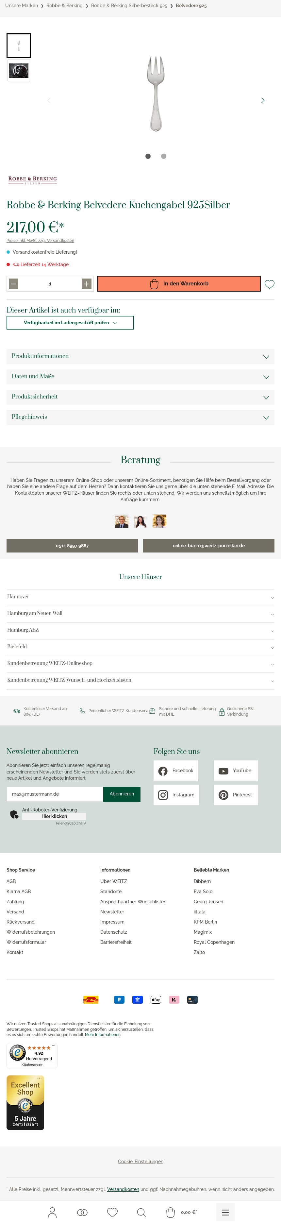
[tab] (148, 156)
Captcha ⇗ (71, 823)
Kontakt (15, 952)
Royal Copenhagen (214, 942)
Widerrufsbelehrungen (31, 932)
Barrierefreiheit (116, 942)
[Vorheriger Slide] (48, 100)
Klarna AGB (19, 891)
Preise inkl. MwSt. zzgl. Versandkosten (40, 240)
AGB (11, 881)
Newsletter (112, 911)
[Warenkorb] (181, 1212)
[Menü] (225, 1212)
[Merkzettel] (112, 1212)
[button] (19, 45)
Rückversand (21, 922)
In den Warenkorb (178, 284)
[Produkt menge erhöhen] (86, 284)
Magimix (203, 932)
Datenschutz (113, 932)
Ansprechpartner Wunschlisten (133, 901)
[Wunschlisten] (82, 1212)
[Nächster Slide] (263, 100)
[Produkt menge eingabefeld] (50, 283)
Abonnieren (122, 793)
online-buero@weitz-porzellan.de (209, 545)
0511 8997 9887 (72, 545)
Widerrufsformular (26, 942)
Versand (15, 911)
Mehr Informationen (103, 1034)
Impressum (112, 922)
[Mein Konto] (52, 1212)
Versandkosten (123, 1189)
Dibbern (202, 881)
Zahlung (15, 901)
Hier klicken (54, 816)
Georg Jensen (208, 901)
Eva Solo (203, 891)
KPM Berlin (205, 922)
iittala (200, 911)
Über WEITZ (113, 881)
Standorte (111, 891)
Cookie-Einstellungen (140, 1161)
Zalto (199, 952)
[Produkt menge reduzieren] (13, 284)
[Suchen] (141, 1212)
